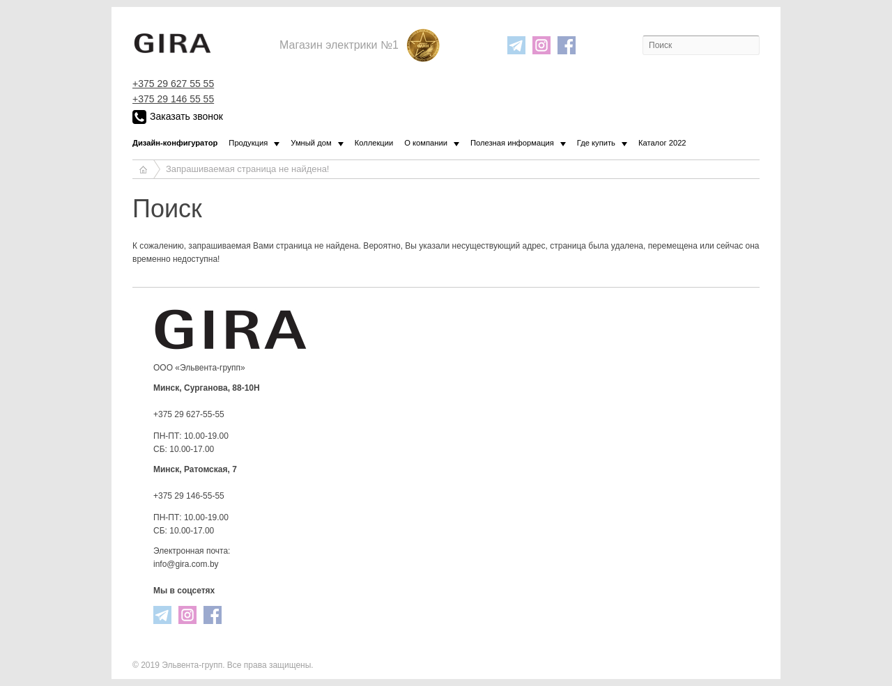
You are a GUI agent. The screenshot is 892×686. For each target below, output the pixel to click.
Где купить (596, 143)
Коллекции (374, 143)
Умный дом (311, 143)
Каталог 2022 (662, 143)
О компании (425, 143)
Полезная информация (512, 143)
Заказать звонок (177, 117)
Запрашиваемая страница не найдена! (247, 169)
